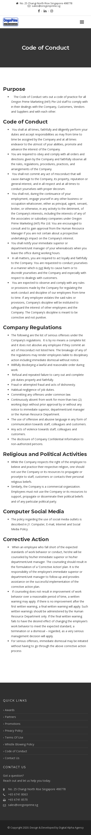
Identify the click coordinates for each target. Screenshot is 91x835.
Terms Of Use (14, 737)
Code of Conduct (16, 751)
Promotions (12, 724)
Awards (10, 710)
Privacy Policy (14, 730)
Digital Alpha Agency (71, 827)
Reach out (9, 781)
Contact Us (12, 758)
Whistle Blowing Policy (19, 744)
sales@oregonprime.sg (23, 805)
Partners (10, 717)
